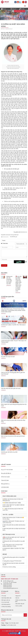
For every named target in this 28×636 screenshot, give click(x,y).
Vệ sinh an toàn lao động (9, 567)
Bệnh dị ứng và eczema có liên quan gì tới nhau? (13, 436)
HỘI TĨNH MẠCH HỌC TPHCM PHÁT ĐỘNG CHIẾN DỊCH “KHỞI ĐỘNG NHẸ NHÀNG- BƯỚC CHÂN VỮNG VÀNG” (13, 310)
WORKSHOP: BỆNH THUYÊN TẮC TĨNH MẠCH (13, 324)
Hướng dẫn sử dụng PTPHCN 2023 (12, 561)
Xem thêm (4, 273)
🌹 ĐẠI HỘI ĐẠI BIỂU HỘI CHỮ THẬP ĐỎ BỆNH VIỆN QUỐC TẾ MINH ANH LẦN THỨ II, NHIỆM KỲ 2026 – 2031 (18, 284)
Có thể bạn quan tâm (7, 296)
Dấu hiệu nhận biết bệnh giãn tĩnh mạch (11, 388)
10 (22, 18)
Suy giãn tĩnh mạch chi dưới (8, 356)
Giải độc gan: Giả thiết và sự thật (9, 452)
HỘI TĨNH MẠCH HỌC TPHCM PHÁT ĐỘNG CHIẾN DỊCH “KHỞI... (13, 545)
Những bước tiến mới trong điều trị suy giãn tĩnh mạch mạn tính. (9, 280)
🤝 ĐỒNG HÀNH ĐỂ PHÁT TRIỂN (12, 502)
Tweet (3, 240)
